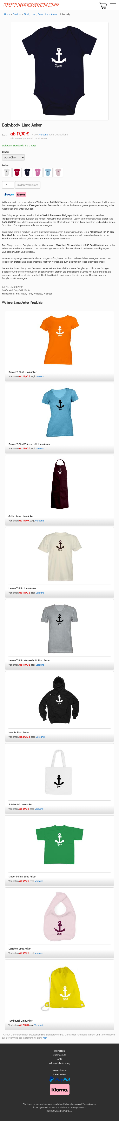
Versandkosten (59, 1070)
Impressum (59, 1050)
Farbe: (5, 165)
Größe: (5, 151)
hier (45, 1037)
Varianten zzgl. (22, 376)
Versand (43, 134)
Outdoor (17, 14)
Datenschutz (59, 1054)
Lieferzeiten (59, 1074)
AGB (59, 1059)
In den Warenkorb (27, 185)
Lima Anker (51, 14)
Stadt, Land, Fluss (33, 14)
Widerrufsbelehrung (59, 1063)
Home (7, 14)
